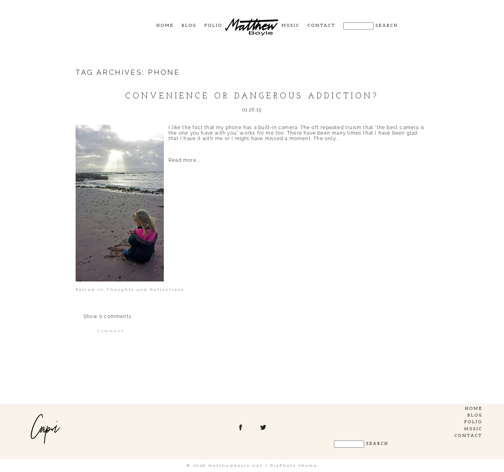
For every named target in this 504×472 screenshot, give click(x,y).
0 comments (107, 316)
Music (291, 26)
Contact (321, 26)
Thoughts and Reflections (145, 289)
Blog (189, 26)
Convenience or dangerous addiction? (252, 96)
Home (165, 26)
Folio (213, 26)
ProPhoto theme (294, 465)
